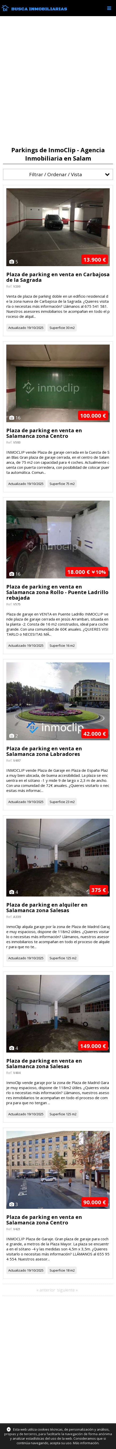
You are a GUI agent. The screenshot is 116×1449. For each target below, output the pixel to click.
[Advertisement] (58, 81)
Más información (86, 1443)
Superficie (57, 327)
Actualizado (17, 327)
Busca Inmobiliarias (39, 9)
